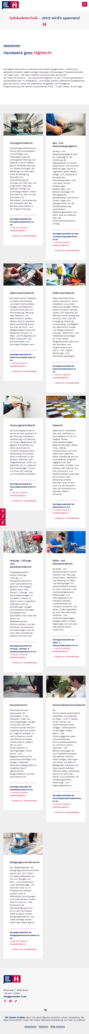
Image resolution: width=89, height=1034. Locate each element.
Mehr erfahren (57, 1026)
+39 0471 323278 (19, 228)
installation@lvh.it (18, 230)
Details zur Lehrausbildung (24, 236)
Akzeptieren (30, 1026)
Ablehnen (43, 1026)
